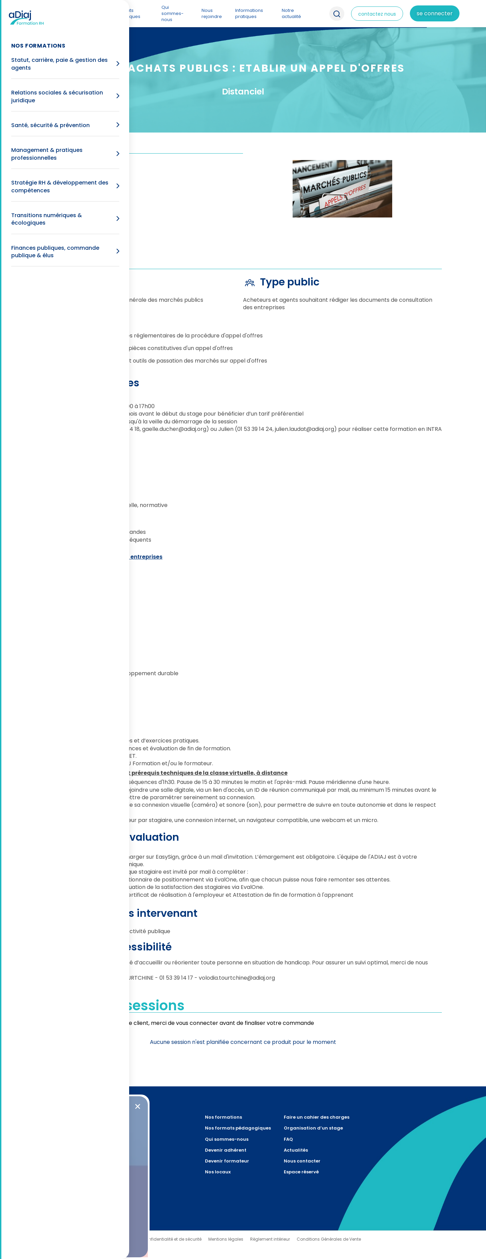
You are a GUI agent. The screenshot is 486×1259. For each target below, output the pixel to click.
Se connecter (435, 13)
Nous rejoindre (212, 13)
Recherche (336, 13)
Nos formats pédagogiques (123, 13)
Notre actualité (291, 13)
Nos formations (84, 13)
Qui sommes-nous (172, 13)
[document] (243, 629)
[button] (137, 1106)
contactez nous (377, 14)
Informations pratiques (249, 13)
